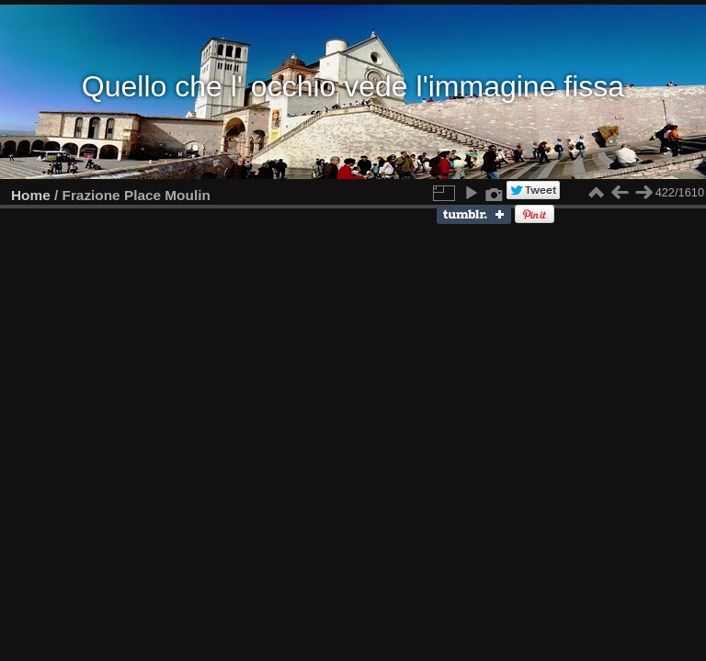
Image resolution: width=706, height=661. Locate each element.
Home (31, 195)
